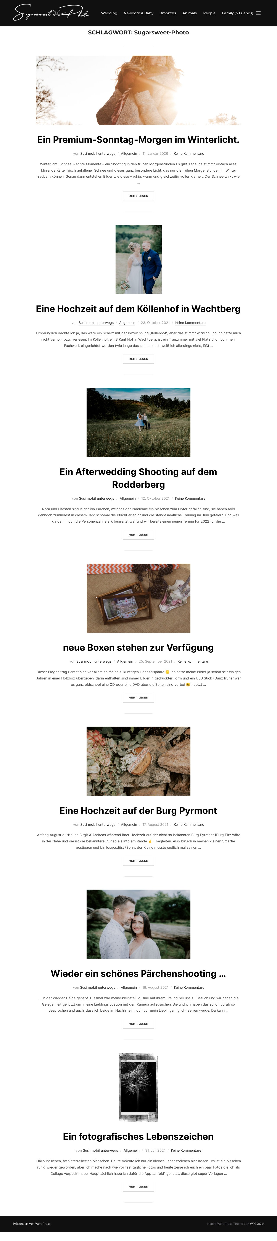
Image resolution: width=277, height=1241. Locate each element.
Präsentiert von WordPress (31, 1233)
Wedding (109, 13)
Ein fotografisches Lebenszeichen (138, 1145)
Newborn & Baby (138, 13)
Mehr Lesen (141, 205)
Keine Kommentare (189, 162)
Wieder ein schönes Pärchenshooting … (138, 982)
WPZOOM (257, 1233)
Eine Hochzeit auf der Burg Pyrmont (138, 819)
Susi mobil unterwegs (97, 162)
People (209, 13)
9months (168, 13)
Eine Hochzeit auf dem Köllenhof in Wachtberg (138, 317)
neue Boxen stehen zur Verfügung (138, 656)
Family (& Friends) (237, 13)
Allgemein (129, 162)
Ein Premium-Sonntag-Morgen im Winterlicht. (138, 148)
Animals (189, 13)
